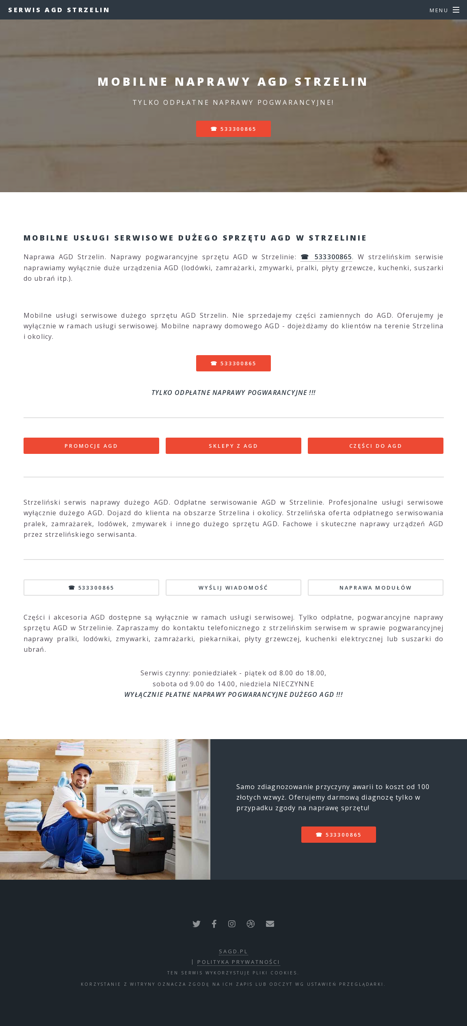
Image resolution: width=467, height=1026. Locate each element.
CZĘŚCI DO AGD (375, 445)
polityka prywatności (238, 961)
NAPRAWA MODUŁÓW (375, 587)
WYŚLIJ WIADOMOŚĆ (233, 587)
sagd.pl (233, 951)
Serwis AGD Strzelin (59, 9)
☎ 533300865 (233, 128)
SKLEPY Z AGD (233, 445)
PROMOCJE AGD (91, 445)
